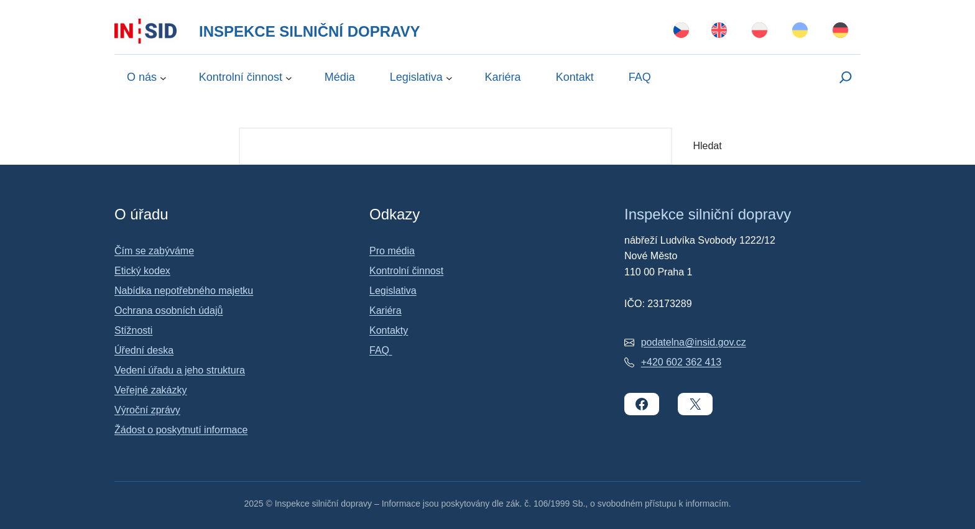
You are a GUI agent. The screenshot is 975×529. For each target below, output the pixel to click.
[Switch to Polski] (759, 31)
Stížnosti (133, 330)
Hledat (707, 145)
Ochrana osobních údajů (168, 310)
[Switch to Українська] (800, 31)
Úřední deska (143, 350)
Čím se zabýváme (154, 251)
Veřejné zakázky (150, 390)
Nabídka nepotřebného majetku (183, 290)
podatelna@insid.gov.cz (693, 342)
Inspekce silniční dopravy (309, 31)
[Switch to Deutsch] (840, 31)
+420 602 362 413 (681, 362)
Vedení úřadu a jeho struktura (179, 370)
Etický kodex (142, 270)
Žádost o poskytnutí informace (180, 430)
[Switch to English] (719, 31)
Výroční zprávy (147, 410)
